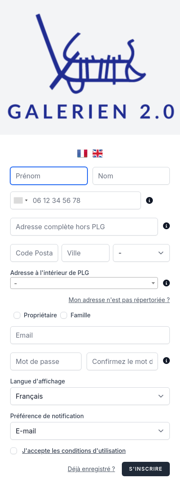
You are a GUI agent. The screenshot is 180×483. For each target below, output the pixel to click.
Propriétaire (40, 315)
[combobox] (20, 200)
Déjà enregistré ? (91, 468)
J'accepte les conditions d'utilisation (74, 450)
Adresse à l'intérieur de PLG (49, 272)
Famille (80, 315)
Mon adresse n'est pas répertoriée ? (119, 299)
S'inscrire (146, 469)
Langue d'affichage (37, 381)
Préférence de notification (47, 415)
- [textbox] (15, 283)
